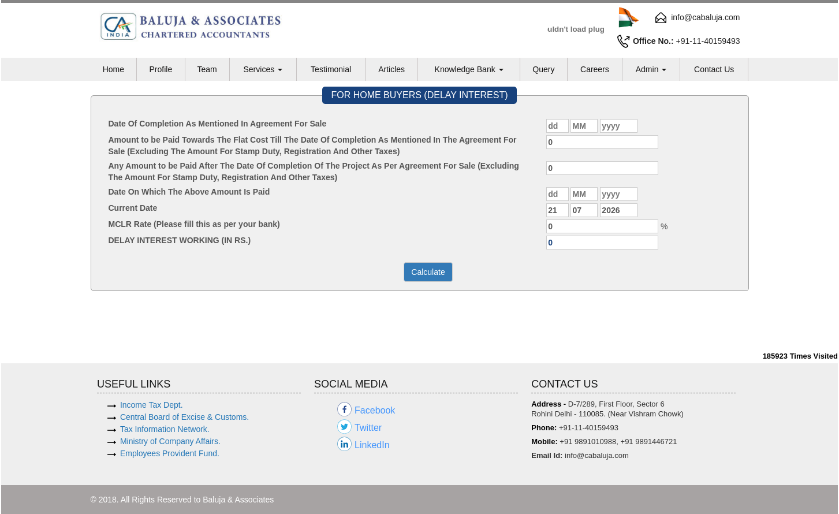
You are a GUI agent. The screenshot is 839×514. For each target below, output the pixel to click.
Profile (160, 69)
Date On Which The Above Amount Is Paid (189, 191)
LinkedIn (372, 445)
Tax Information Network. (165, 429)
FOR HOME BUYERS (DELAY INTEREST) (419, 95)
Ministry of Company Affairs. (170, 441)
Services (262, 69)
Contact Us (714, 69)
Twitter (368, 428)
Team (207, 69)
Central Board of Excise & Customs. (184, 417)
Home (113, 69)
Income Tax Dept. (151, 404)
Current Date (133, 208)
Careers (594, 69)
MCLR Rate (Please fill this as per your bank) (194, 224)
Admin (651, 69)
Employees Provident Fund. (169, 453)
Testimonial (331, 69)
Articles (391, 69)
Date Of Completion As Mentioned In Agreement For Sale (218, 123)
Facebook (375, 410)
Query (543, 69)
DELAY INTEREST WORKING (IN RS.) (180, 240)
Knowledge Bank (469, 69)
